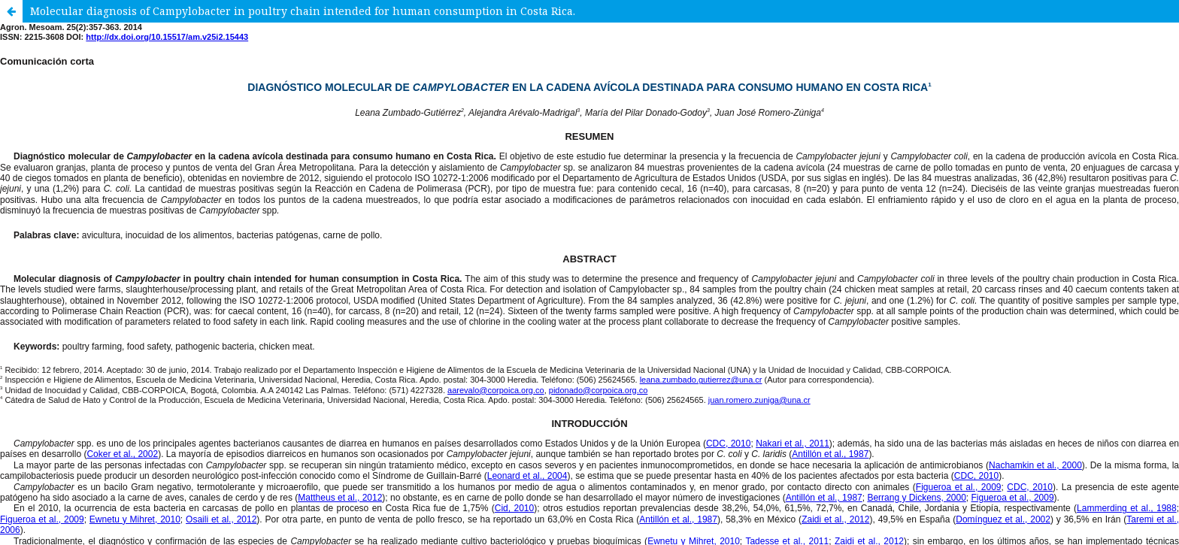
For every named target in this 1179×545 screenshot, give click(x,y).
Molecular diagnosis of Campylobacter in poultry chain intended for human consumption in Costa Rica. (302, 11)
